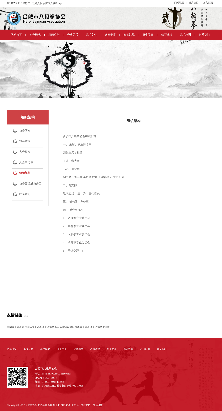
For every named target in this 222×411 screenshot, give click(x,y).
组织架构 (24, 172)
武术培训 (187, 34)
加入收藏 (208, 2)
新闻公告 (55, 34)
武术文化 (93, 34)
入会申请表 (26, 162)
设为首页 (193, 2)
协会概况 (36, 34)
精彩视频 (168, 34)
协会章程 (24, 141)
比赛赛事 (112, 34)
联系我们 (204, 34)
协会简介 (24, 130)
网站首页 (18, 34)
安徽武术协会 (82, 327)
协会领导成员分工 (30, 183)
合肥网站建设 (67, 327)
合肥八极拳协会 (50, 327)
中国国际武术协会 (32, 327)
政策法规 (130, 34)
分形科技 (98, 405)
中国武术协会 (14, 327)
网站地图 (179, 2)
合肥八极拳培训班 (100, 327)
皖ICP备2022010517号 (67, 405)
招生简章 (149, 34)
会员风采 (74, 34)
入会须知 (24, 151)
